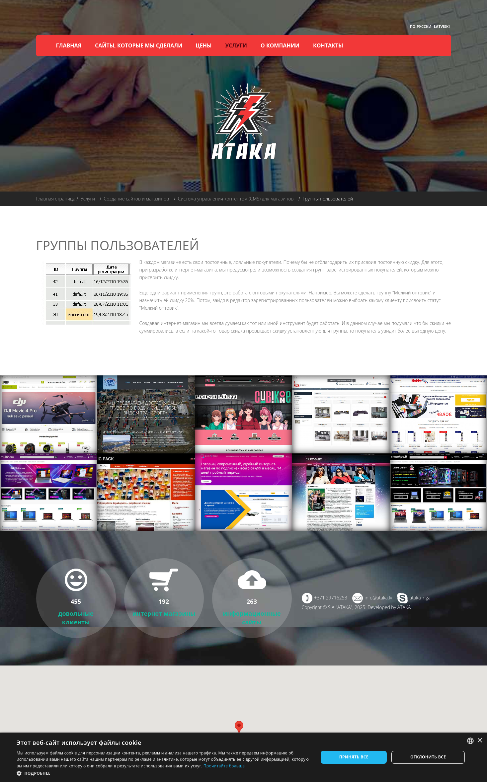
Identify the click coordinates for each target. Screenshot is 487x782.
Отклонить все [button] (428, 757)
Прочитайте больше (224, 766)
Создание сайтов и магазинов (136, 199)
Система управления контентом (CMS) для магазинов (236, 199)
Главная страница (55, 199)
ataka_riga (420, 597)
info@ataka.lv (378, 597)
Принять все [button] (353, 757)
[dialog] (243, 757)
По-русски (420, 26)
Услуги (236, 45)
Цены (203, 45)
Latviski (442, 26)
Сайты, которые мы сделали (138, 45)
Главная (69, 45)
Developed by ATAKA (389, 607)
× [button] (479, 740)
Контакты (328, 45)
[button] (163, 773)
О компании (280, 45)
